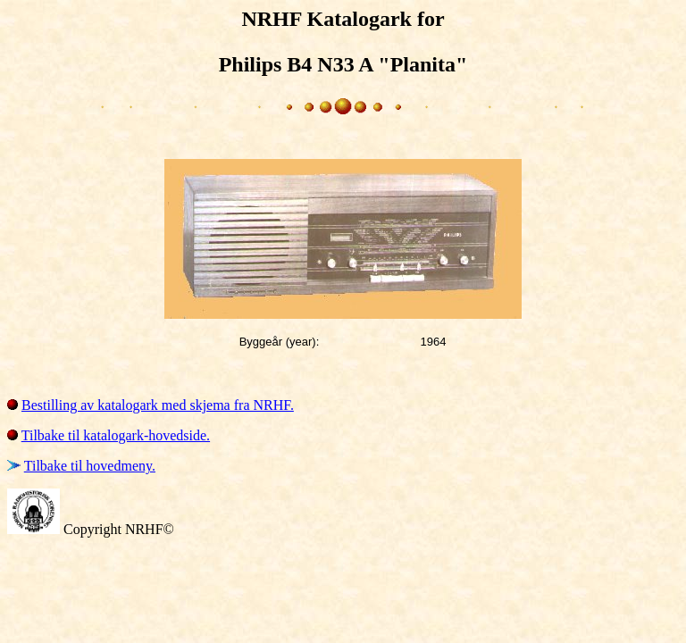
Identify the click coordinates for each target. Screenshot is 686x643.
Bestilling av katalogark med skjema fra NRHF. (157, 405)
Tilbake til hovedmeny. (89, 465)
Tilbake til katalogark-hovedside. (115, 435)
